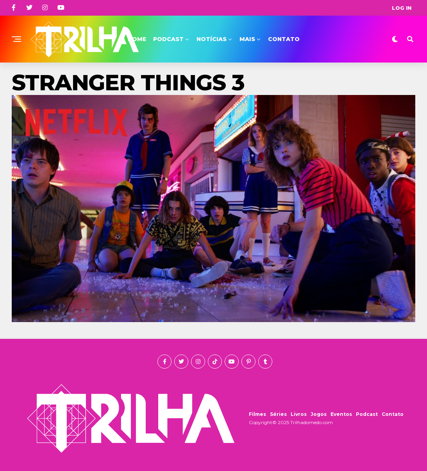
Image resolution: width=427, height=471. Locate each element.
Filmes (257, 414)
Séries (278, 414)
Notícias (212, 39)
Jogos (319, 414)
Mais (247, 39)
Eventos (341, 414)
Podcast (168, 39)
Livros (299, 414)
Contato (284, 39)
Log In (401, 8)
